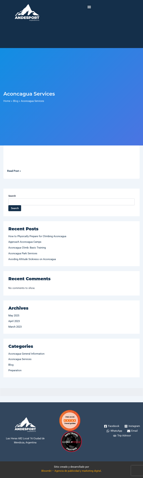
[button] (89, 7)
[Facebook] (111, 426)
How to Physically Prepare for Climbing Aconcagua (37, 236)
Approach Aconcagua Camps (24, 241)
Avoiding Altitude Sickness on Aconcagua (32, 259)
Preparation (14, 370)
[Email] (132, 431)
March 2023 (15, 326)
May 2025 (13, 315)
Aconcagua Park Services (22, 253)
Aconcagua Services (19, 359)
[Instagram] (132, 426)
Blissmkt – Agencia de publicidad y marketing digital (71, 470)
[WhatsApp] (114, 431)
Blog (10, 364)
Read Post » (14, 170)
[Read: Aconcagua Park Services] (71, 151)
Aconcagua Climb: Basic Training (27, 247)
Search (12, 196)
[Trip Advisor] (122, 435)
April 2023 (14, 321)
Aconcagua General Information (26, 353)
